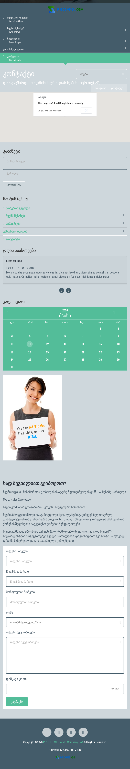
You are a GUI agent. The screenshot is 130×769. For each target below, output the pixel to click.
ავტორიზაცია (13, 184)
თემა (9, 612)
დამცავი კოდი (16, 679)
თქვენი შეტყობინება (20, 632)
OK (86, 110)
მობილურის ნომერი (20, 592)
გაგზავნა (17, 702)
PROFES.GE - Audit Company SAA (63, 742)
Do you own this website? (49, 111)
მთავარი (100, 88)
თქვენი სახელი (17, 551)
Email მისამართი (17, 571)
